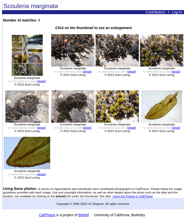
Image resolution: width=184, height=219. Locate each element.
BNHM (83, 215)
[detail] (41, 81)
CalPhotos (47, 215)
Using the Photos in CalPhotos (133, 196)
